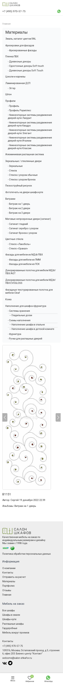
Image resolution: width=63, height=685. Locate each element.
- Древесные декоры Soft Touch (25, 70)
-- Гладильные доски (20, 315)
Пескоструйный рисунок (18, 185)
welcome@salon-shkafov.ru (17, 658)
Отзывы (6, 590)
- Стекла (12, 170)
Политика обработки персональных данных (26, 553)
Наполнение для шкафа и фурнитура (25, 306)
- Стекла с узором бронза (21, 179)
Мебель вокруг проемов (15, 632)
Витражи (10, 198)
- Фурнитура (14, 334)
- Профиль (13, 106)
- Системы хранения (19, 311)
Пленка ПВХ (11, 56)
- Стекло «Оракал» (18, 248)
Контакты (7, 572)
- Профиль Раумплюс (19, 110)
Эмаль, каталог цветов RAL (20, 38)
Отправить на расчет (14, 577)
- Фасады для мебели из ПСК (24, 264)
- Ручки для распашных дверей (25, 338)
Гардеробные (9, 628)
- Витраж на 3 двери (19, 212)
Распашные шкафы (13, 623)
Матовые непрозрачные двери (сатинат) (28, 219)
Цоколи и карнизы (15, 76)
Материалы (16, 32)
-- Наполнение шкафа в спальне (27, 324)
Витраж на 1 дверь (25, 505)
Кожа (8, 299)
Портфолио (8, 585)
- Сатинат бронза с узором (22, 233)
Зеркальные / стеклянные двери (23, 161)
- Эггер (11, 88)
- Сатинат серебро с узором (23, 228)
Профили (10, 101)
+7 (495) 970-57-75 (12, 646)
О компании (8, 568)
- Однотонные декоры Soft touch (26, 66)
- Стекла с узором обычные (23, 175)
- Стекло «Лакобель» (19, 244)
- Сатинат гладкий (18, 224)
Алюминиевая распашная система (24, 154)
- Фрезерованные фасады (22, 50)
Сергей (15, 500)
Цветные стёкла (14, 239)
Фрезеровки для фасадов (19, 45)
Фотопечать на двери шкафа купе (24, 192)
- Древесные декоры (19, 61)
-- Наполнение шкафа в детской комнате (31, 329)
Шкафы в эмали (11, 614)
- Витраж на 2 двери (19, 208)
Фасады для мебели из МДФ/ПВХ (24, 254)
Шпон (8, 94)
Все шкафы (8, 610)
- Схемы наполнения (19, 320)
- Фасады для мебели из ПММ (24, 259)
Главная (6, 594)
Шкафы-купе (9, 619)
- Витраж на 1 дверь (19, 204)
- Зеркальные (15, 166)
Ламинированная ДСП (17, 83)
